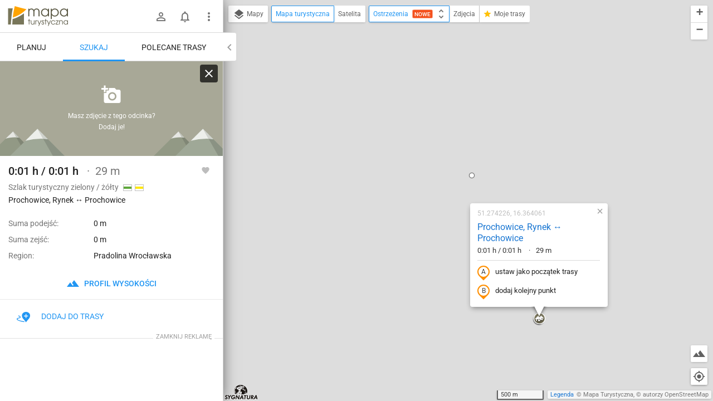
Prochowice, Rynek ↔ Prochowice (448, 112)
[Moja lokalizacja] (699, 376)
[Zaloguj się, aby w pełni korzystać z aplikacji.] (205, 169)
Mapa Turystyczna (608, 394)
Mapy (248, 14)
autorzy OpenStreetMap (676, 394)
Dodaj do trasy (60, 316)
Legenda (562, 394)
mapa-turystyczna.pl (38, 16)
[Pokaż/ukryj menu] (209, 17)
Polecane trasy (173, 47)
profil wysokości (111, 283)
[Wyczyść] (209, 73)
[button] (400, 55)
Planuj (31, 47)
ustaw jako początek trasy (456, 152)
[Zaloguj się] (161, 17)
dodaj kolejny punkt (445, 171)
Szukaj (94, 47)
